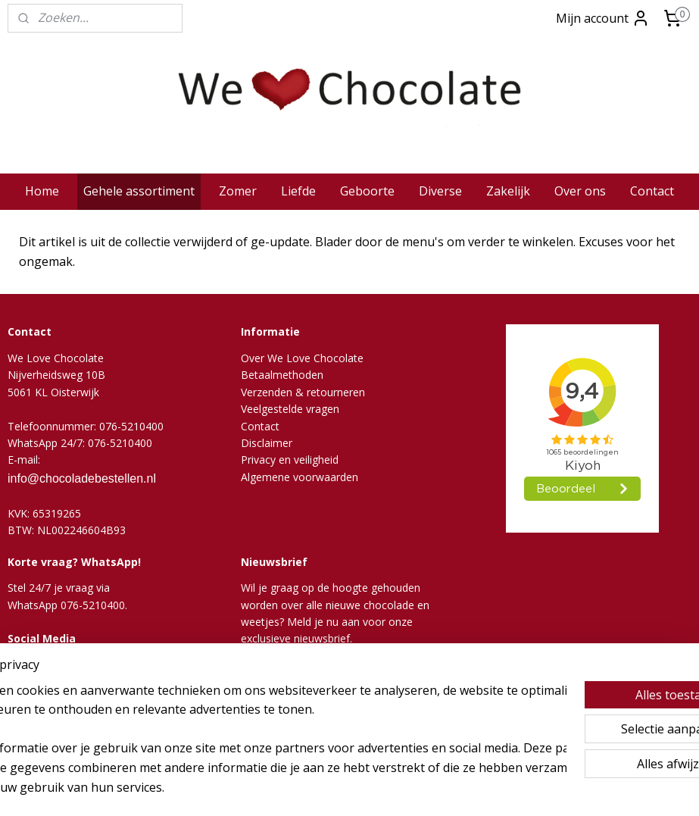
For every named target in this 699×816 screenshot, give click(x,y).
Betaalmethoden (282, 374)
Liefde (298, 191)
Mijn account (603, 18)
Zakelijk (508, 191)
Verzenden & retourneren (303, 392)
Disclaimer (266, 443)
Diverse (440, 191)
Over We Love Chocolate (302, 358)
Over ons (580, 191)
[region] (249, 729)
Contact (652, 191)
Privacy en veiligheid (290, 459)
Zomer (238, 191)
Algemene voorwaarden (299, 477)
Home (42, 191)
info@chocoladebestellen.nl (82, 478)
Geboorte (367, 191)
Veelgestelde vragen (290, 409)
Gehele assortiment (139, 191)
